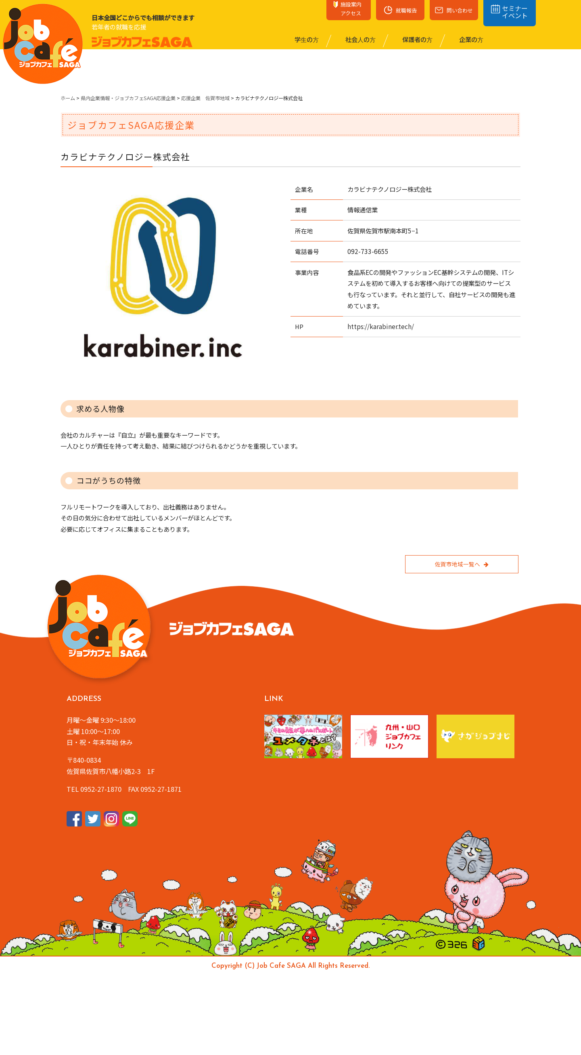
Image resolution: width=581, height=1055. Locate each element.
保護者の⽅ (417, 39)
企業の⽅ (470, 39)
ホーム (68, 98)
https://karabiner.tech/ (380, 326)
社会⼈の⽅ (360, 39)
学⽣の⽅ (306, 39)
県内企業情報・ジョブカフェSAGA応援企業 (128, 98)
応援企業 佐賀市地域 (205, 98)
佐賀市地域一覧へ (461, 564)
